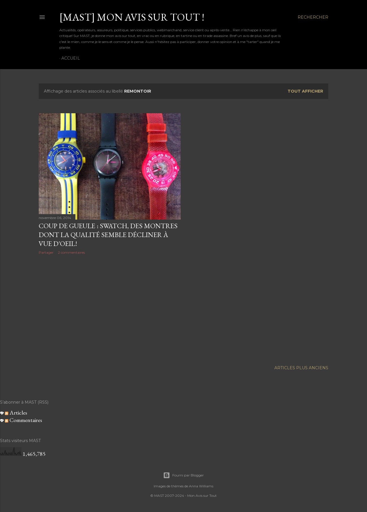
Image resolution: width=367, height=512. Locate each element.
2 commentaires (71, 252)
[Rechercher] (313, 17)
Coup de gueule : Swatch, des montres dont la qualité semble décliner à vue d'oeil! (108, 234)
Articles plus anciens (301, 367)
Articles (16, 412)
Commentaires (23, 420)
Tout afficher (305, 91)
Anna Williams (201, 486)
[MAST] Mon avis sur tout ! (131, 17)
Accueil (70, 58)
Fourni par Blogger (183, 475)
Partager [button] (46, 252)
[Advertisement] (110, 309)
